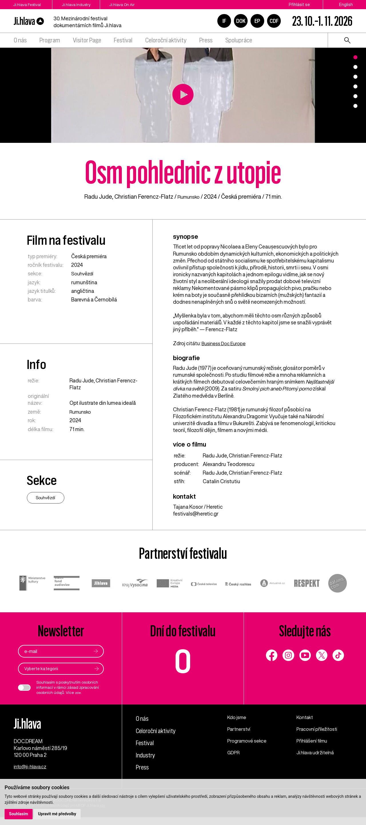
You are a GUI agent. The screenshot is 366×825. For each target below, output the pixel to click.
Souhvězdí (83, 273)
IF (224, 21)
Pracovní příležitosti (319, 728)
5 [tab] (355, 96)
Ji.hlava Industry (87, 4)
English (346, 4)
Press (205, 40)
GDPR (234, 751)
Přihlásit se (299, 4)
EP (257, 21)
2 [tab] (355, 67)
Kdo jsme (237, 717)
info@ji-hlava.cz (32, 774)
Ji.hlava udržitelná (317, 751)
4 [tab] (355, 86)
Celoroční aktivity (165, 40)
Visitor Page (87, 40)
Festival (123, 40)
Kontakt (306, 717)
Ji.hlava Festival (28, 4)
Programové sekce (248, 740)
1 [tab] (355, 57)
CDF (274, 21)
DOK (240, 21)
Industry (147, 755)
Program (49, 40)
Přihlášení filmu (314, 740)
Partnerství (239, 728)
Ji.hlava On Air (141, 4)
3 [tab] (355, 77)
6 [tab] (355, 106)
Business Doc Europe (226, 343)
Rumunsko (188, 197)
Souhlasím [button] (18, 814)
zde (78, 693)
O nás (20, 40)
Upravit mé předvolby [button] (58, 814)
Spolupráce (238, 40)
